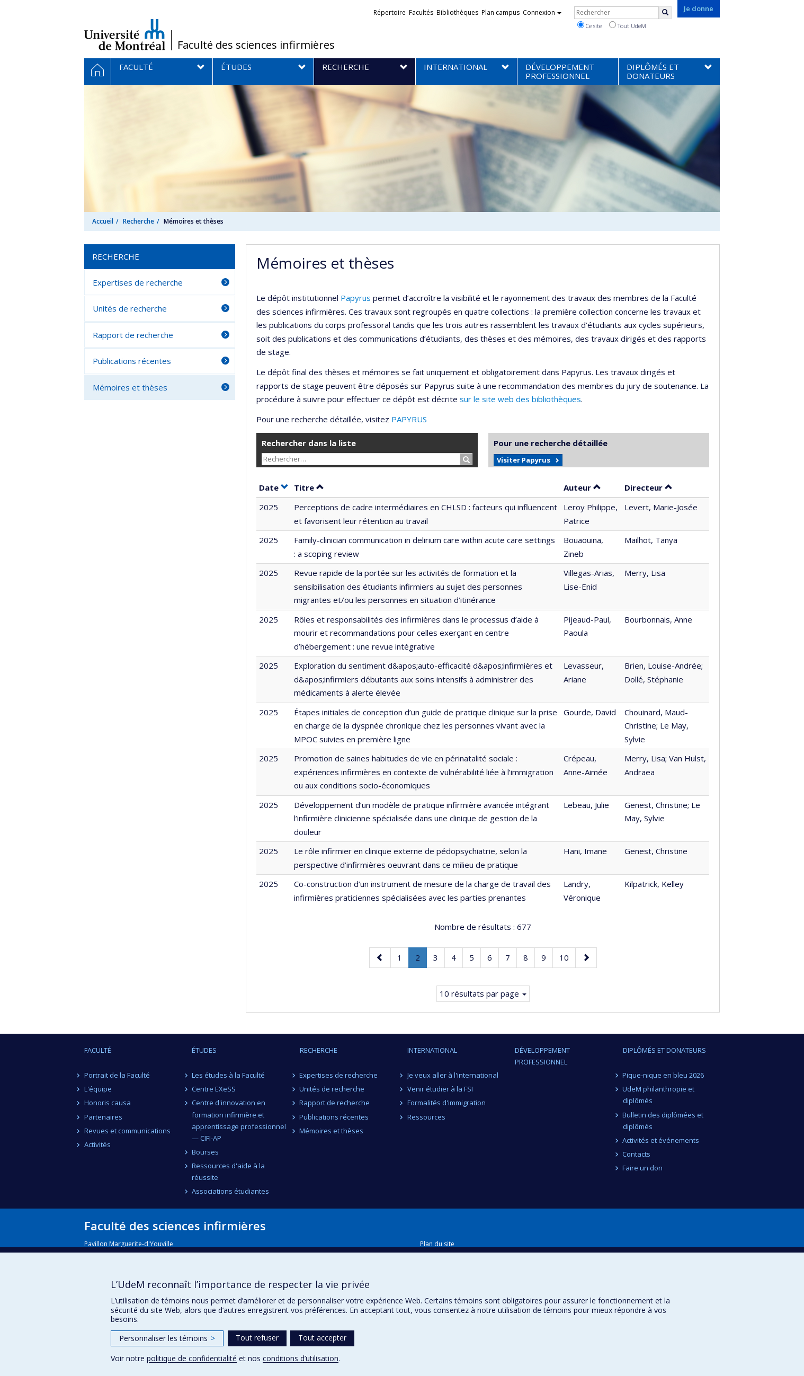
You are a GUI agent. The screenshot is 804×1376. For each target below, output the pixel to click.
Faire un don (643, 1168)
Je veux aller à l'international (452, 1075)
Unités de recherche (130, 308)
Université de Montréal (124, 34)
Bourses (205, 1152)
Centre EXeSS (214, 1089)
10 (567, 957)
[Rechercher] (665, 12)
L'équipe (98, 1089)
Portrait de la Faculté (117, 1075)
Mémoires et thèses (130, 387)
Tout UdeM (627, 25)
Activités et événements (661, 1140)
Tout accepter (322, 1338)
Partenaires (103, 1117)
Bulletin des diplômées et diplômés (663, 1120)
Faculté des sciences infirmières (256, 45)
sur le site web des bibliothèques (520, 399)
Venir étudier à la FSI (440, 1089)
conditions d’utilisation (300, 1358)
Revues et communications (127, 1130)
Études (204, 1050)
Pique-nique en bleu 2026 (663, 1075)
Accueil (102, 221)
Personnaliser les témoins (167, 1338)
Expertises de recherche (138, 282)
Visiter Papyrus (523, 460)
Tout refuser (257, 1338)
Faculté (97, 1050)
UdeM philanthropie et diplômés (659, 1094)
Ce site (589, 25)
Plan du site (437, 1243)
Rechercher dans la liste (309, 443)
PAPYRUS (409, 419)
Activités (97, 1144)
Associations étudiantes (230, 1191)
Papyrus (356, 297)
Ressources (426, 1117)
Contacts (637, 1154)
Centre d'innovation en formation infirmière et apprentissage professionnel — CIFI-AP (239, 1120)
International (432, 1050)
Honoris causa (107, 1102)
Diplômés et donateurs (664, 1050)
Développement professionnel (542, 1056)
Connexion (542, 12)
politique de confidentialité (192, 1358)
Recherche (138, 221)
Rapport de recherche (133, 335)
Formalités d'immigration (446, 1102)
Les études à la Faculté (228, 1075)
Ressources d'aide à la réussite (228, 1171)
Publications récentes (132, 361)
